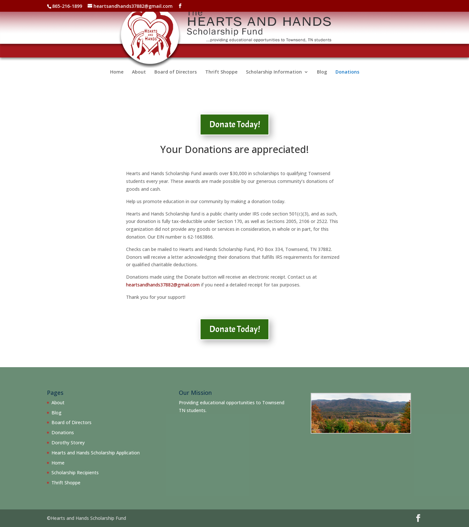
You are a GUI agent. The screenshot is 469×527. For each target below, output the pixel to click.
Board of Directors (175, 79)
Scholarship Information (274, 79)
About (139, 79)
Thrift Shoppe (221, 79)
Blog (322, 79)
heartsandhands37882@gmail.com (163, 285)
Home (116, 79)
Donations (347, 79)
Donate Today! (234, 124)
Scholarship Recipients (75, 472)
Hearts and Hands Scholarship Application (95, 453)
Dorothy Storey (68, 442)
